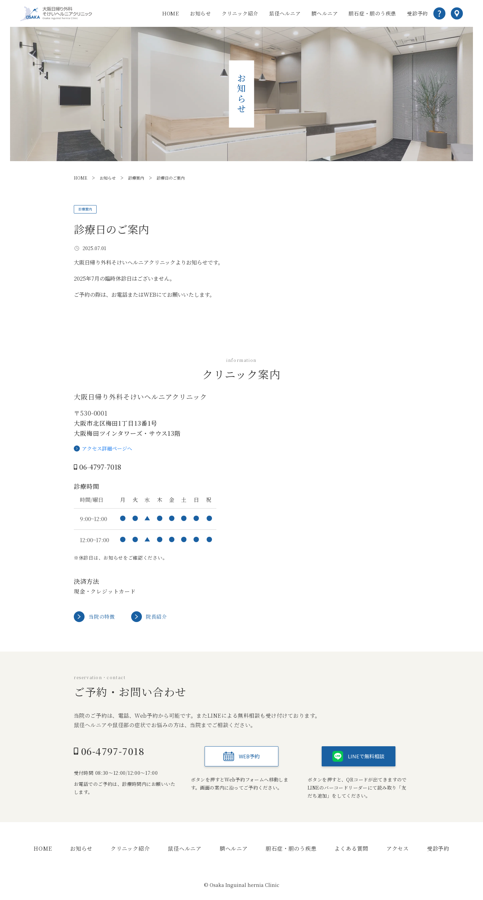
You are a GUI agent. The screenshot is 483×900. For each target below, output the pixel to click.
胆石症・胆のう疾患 (372, 13)
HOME (170, 13)
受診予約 (417, 13)
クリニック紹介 (240, 13)
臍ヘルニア (325, 13)
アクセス (397, 850)
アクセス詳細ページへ (107, 450)
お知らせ (200, 13)
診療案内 (89, 209)
